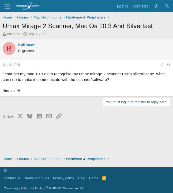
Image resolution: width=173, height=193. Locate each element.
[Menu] (7, 6)
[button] (5, 170)
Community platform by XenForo (44, 188)
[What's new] (156, 6)
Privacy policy (63, 178)
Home (94, 178)
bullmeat (13, 34)
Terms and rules (36, 178)
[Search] (166, 6)
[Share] (161, 65)
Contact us (12, 178)
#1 (168, 65)
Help (81, 178)
